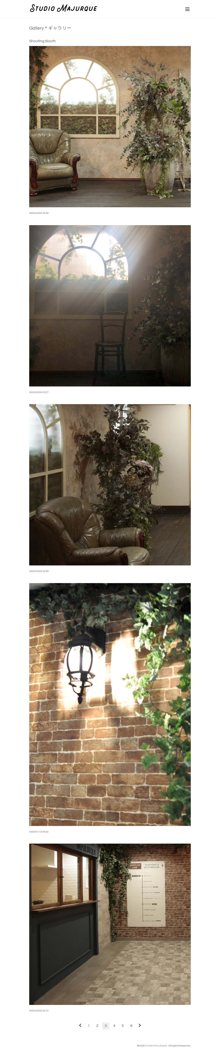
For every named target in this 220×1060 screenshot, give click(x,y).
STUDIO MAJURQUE (156, 1046)
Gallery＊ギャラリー (50, 28)
